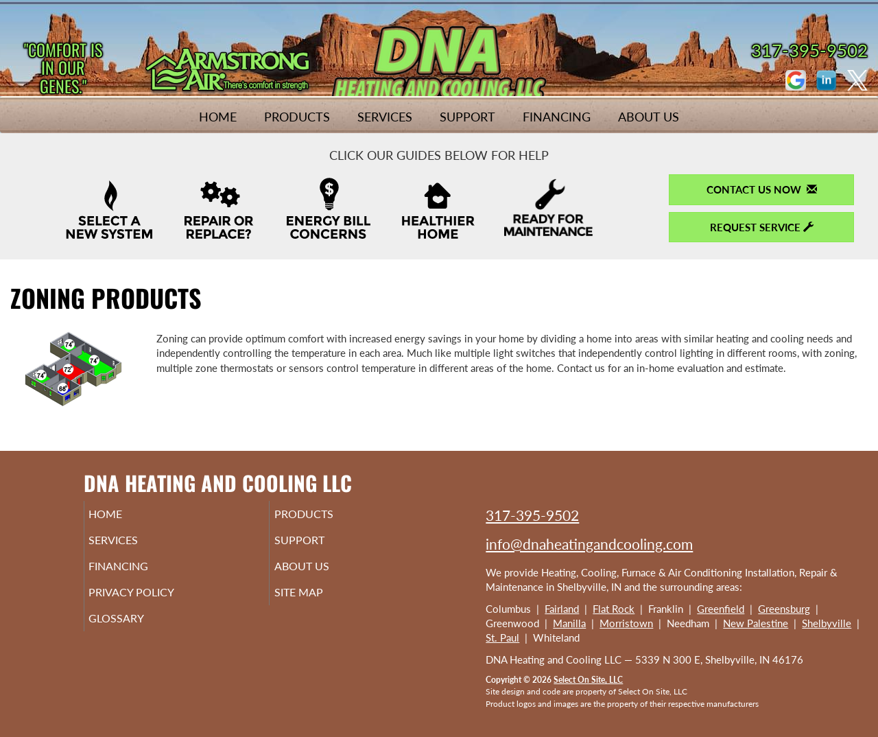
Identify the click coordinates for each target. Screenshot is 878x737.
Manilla (569, 623)
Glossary (135, 630)
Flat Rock (613, 609)
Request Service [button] (762, 227)
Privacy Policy (152, 601)
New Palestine (755, 623)
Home (218, 116)
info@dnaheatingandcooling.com (589, 543)
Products (297, 116)
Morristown (626, 623)
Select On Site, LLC (588, 680)
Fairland (562, 609)
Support (467, 116)
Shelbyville (826, 623)
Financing (557, 116)
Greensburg (784, 609)
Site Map (318, 601)
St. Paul (502, 637)
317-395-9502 (532, 515)
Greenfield (720, 609)
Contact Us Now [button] (762, 189)
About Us (648, 116)
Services (384, 116)
